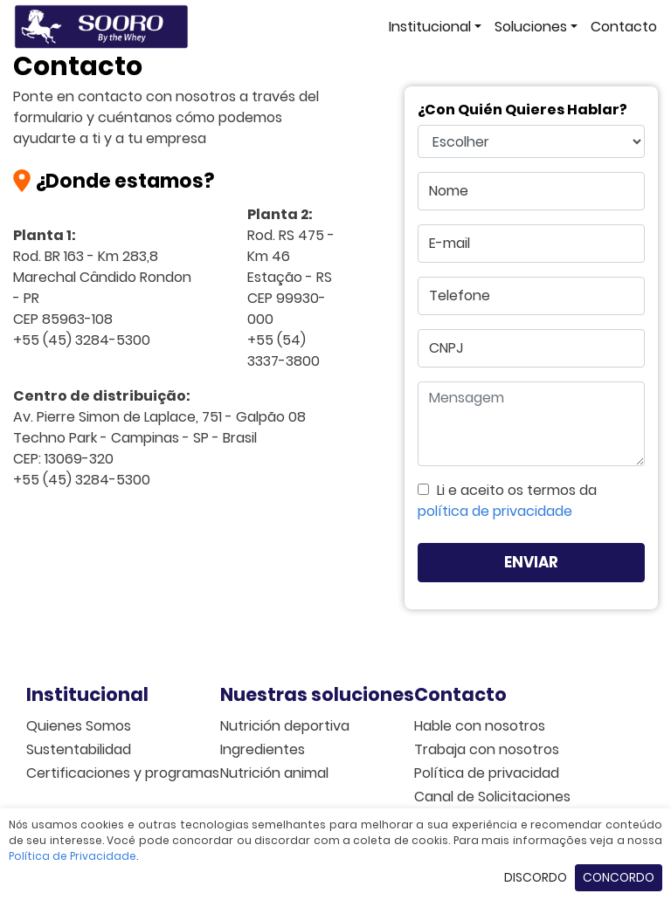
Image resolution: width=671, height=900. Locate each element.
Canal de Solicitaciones (480, 797)
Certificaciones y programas (92, 773)
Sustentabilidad (78, 749)
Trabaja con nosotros (480, 749)
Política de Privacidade (72, 855)
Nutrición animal (274, 773)
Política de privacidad (480, 773)
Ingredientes (262, 749)
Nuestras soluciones (286, 694)
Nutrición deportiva (284, 726)
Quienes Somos (78, 726)
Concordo (618, 877)
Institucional (430, 27)
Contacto (624, 27)
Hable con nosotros (479, 726)
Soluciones (531, 27)
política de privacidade (495, 511)
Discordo (535, 877)
